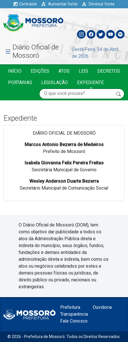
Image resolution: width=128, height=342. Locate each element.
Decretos (108, 71)
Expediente (90, 82)
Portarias (20, 82)
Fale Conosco (74, 321)
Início (14, 71)
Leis (83, 71)
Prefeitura (70, 307)
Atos (64, 71)
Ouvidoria (102, 307)
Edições (40, 71)
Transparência (74, 314)
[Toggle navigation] (120, 21)
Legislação (54, 82)
